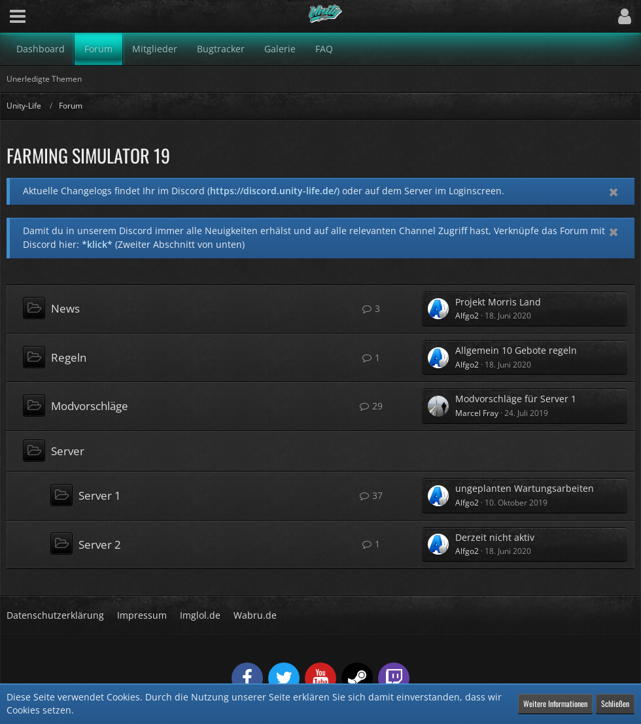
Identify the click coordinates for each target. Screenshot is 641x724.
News (65, 308)
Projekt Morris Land (498, 302)
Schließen (615, 703)
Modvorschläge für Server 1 (515, 398)
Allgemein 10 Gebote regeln (516, 350)
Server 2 (99, 544)
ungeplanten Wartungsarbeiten (524, 488)
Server (67, 450)
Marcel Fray (476, 413)
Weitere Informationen (555, 703)
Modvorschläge (89, 405)
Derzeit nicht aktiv (494, 537)
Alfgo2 (467, 315)
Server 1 (99, 495)
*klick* (97, 244)
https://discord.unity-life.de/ (273, 190)
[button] (18, 16)
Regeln (68, 357)
